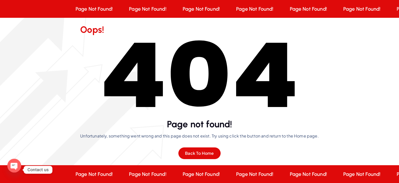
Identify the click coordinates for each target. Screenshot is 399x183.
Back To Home (199, 153)
